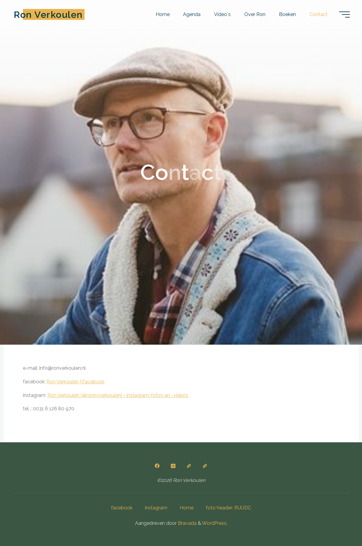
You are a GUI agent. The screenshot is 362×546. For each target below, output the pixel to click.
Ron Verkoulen (48, 14)
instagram (156, 508)
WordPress (214, 523)
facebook (122, 508)
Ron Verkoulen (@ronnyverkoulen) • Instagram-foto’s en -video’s (117, 395)
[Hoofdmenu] (344, 14)
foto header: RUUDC (228, 508)
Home (187, 508)
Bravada (187, 523)
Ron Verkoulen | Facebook (75, 382)
